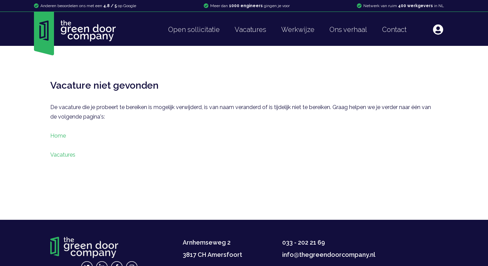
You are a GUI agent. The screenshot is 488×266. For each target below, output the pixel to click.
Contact (394, 29)
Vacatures (250, 29)
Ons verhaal (348, 29)
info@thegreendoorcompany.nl (328, 254)
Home (58, 135)
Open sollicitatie (194, 29)
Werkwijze (297, 29)
